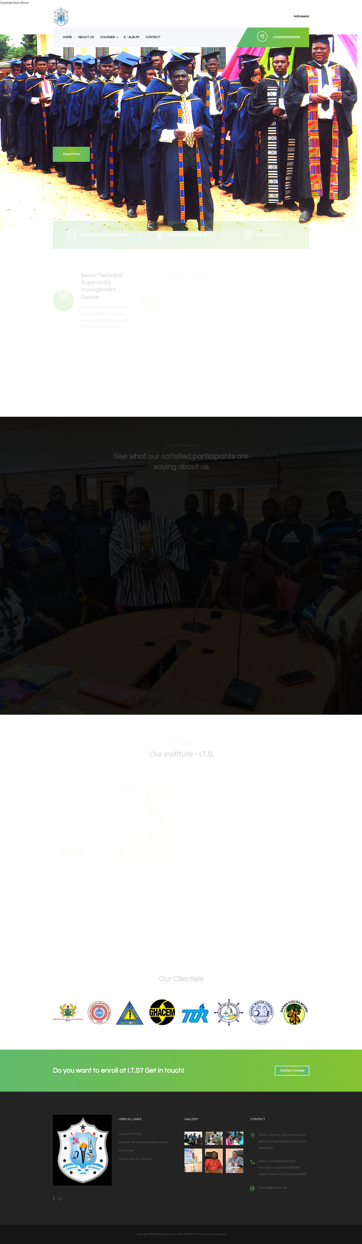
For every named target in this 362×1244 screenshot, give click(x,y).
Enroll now (126, 1150)
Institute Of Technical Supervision (143, 1142)
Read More (71, 154)
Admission (301, 16)
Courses (107, 37)
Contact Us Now (292, 1070)
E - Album (131, 37)
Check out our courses (135, 1159)
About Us (86, 37)
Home (67, 37)
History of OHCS (130, 1134)
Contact (152, 37)
